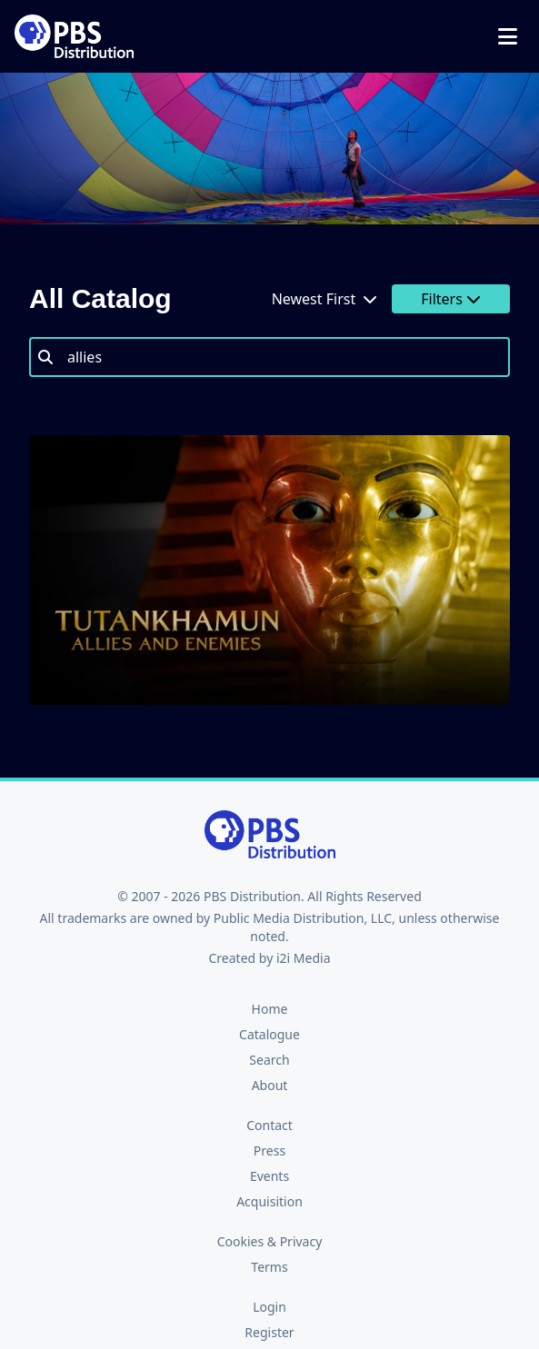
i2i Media (303, 958)
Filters (451, 299)
